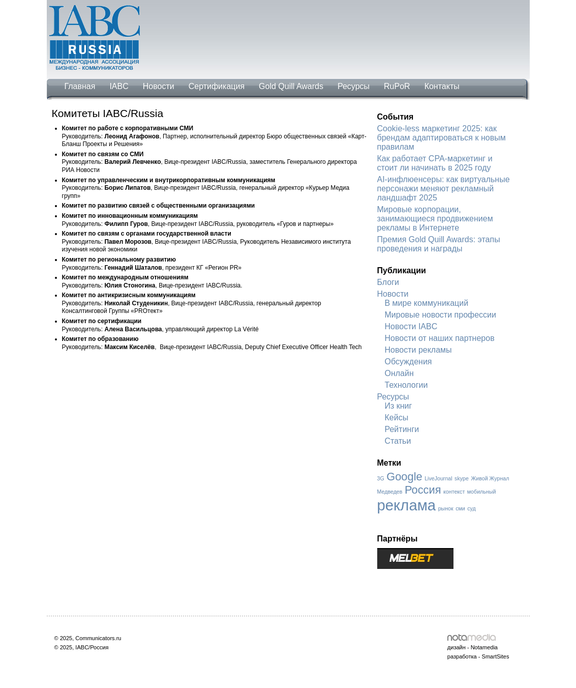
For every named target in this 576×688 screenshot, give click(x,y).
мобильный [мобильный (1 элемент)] (481, 492)
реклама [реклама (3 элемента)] (406, 505)
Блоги (388, 282)
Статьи (398, 441)
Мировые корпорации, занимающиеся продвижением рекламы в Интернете (435, 218)
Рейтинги (402, 429)
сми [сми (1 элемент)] (460, 508)
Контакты (442, 86)
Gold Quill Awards (291, 86)
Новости (158, 86)
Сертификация (217, 86)
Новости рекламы (418, 350)
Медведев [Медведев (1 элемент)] (390, 492)
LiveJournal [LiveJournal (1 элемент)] (438, 478)
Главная (80, 86)
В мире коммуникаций (427, 303)
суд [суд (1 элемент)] (471, 508)
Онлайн (399, 373)
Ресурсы (354, 86)
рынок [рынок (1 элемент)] (445, 508)
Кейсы (397, 417)
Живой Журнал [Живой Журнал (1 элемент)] (490, 478)
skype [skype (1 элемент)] (461, 478)
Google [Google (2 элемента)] (404, 476)
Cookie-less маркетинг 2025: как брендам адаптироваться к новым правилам (441, 137)
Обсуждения (408, 361)
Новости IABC (411, 326)
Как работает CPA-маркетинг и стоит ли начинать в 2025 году (435, 163)
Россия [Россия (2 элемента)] (423, 489)
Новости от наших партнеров (440, 338)
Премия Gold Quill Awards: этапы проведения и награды (438, 244)
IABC (118, 86)
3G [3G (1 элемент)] (380, 478)
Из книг (398, 406)
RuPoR (397, 86)
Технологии (406, 385)
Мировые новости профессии (440, 314)
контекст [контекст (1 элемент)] (454, 492)
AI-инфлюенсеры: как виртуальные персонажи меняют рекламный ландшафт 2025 (443, 188)
